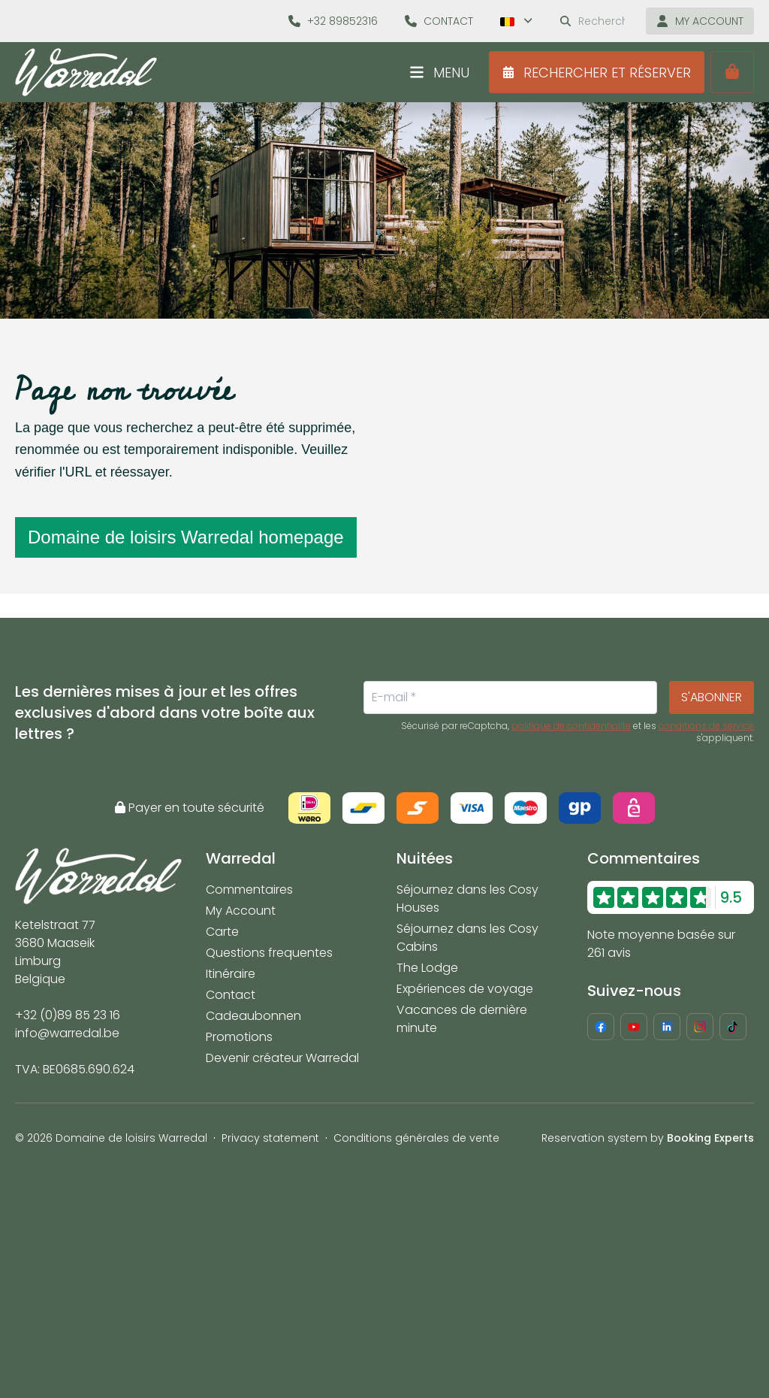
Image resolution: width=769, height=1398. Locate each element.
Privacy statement (270, 1137)
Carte (222, 931)
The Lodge (427, 967)
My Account (241, 910)
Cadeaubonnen (253, 1015)
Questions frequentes (269, 952)
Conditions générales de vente (416, 1137)
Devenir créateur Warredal (282, 1058)
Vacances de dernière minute (462, 1018)
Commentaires (249, 889)
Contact (230, 994)
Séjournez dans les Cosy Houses (467, 898)
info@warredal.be (67, 1033)
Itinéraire (230, 973)
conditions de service (706, 726)
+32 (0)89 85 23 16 (67, 1015)
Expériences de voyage (465, 988)
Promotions (239, 1036)
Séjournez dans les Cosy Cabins (467, 937)
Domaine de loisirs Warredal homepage (186, 537)
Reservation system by (647, 1137)
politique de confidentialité (571, 726)
